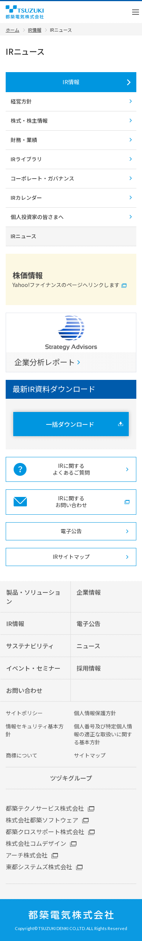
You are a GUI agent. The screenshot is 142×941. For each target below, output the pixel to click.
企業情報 (88, 592)
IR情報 (71, 82)
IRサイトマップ (71, 556)
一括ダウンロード (70, 424)
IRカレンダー (26, 197)
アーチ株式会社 (27, 854)
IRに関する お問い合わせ (71, 501)
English (110, 12)
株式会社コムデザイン (36, 843)
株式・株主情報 (29, 120)
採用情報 (88, 668)
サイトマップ (90, 755)
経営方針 (21, 101)
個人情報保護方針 (95, 713)
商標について (21, 755)
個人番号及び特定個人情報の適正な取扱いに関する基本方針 (103, 734)
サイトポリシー (24, 713)
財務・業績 (24, 139)
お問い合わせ (24, 690)
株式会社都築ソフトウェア (42, 819)
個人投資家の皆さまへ (37, 217)
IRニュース (23, 236)
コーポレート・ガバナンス (42, 178)
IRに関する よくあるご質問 (71, 469)
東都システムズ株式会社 (39, 866)
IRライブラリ (26, 159)
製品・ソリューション (33, 597)
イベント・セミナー (33, 668)
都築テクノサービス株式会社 (45, 808)
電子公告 (71, 531)
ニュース (88, 645)
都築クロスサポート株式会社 (45, 831)
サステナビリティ (30, 645)
